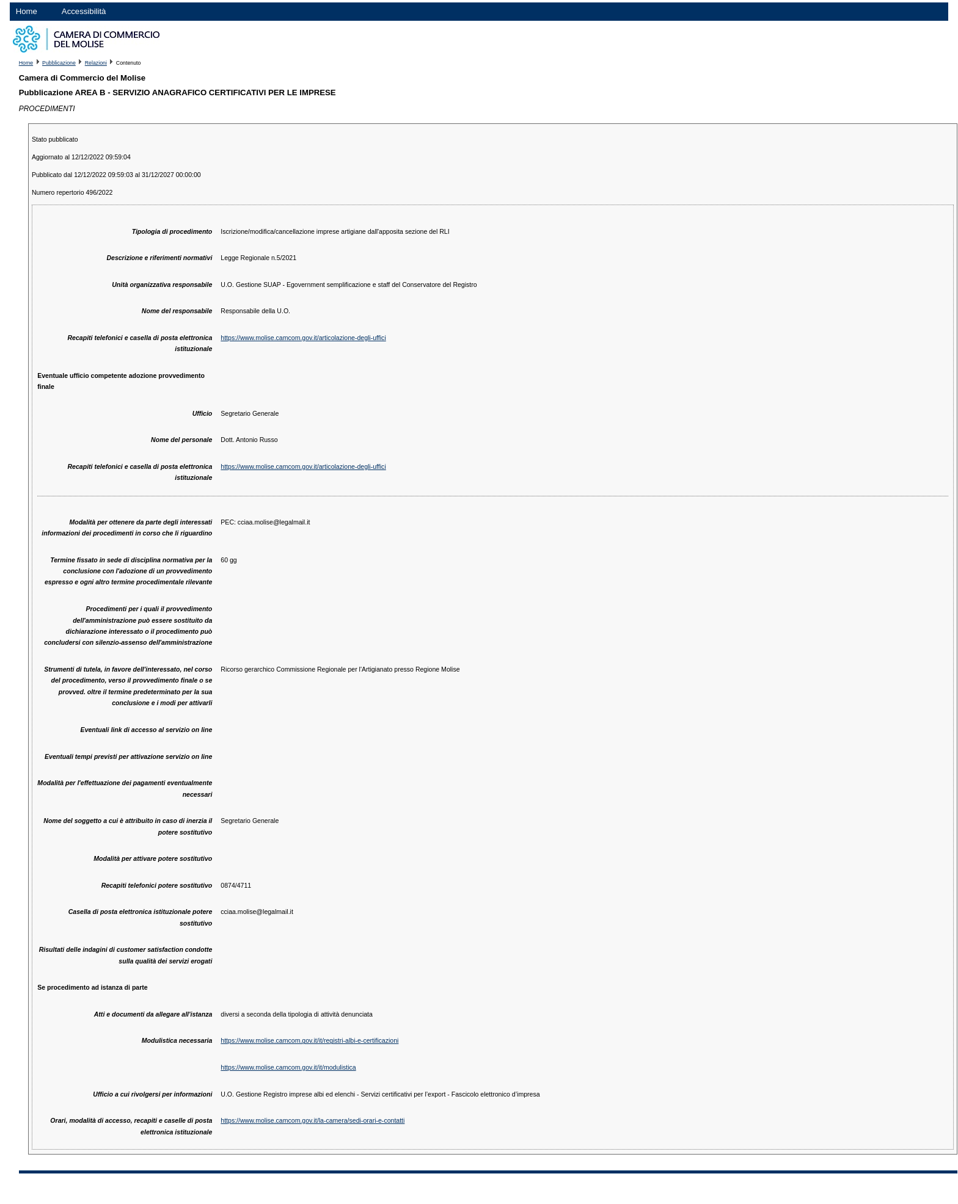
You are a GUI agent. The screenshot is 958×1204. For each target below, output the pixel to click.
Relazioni (96, 63)
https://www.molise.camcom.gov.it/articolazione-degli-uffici (303, 337)
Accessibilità (84, 11)
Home (26, 11)
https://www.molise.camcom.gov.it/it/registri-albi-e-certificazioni (309, 1040)
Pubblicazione (59, 63)
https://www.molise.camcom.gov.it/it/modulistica (288, 1067)
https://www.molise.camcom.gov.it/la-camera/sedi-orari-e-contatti (312, 1120)
